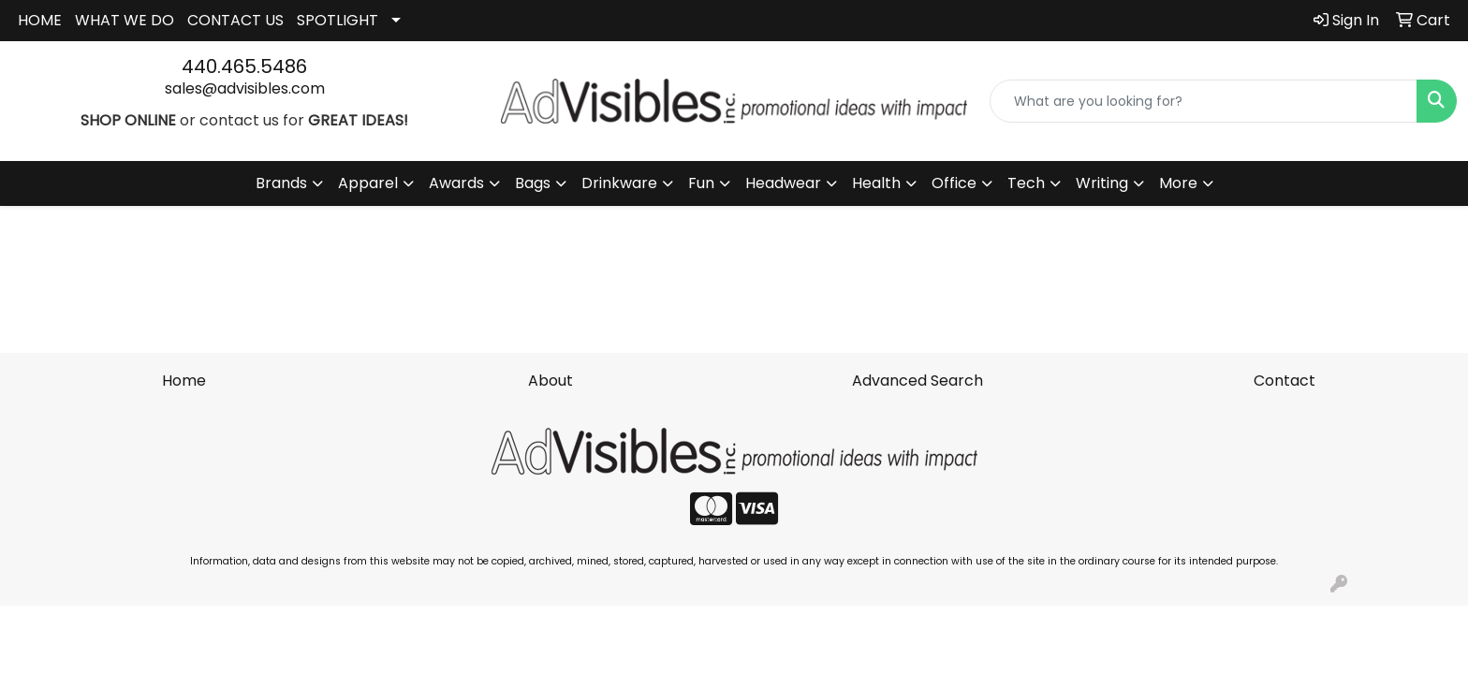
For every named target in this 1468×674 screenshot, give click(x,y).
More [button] (1178, 183)
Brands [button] (281, 183)
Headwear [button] (783, 183)
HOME (40, 20)
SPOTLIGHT (337, 20)
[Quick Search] (1203, 101)
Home (184, 380)
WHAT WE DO (124, 20)
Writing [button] (1102, 183)
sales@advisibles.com (245, 88)
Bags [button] (532, 183)
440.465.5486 (244, 66)
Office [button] (954, 183)
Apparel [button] (368, 183)
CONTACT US (235, 20)
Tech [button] (1026, 183)
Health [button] (876, 183)
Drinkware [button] (619, 183)
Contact (1284, 380)
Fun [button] (701, 183)
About (550, 380)
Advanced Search (917, 380)
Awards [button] (456, 183)
